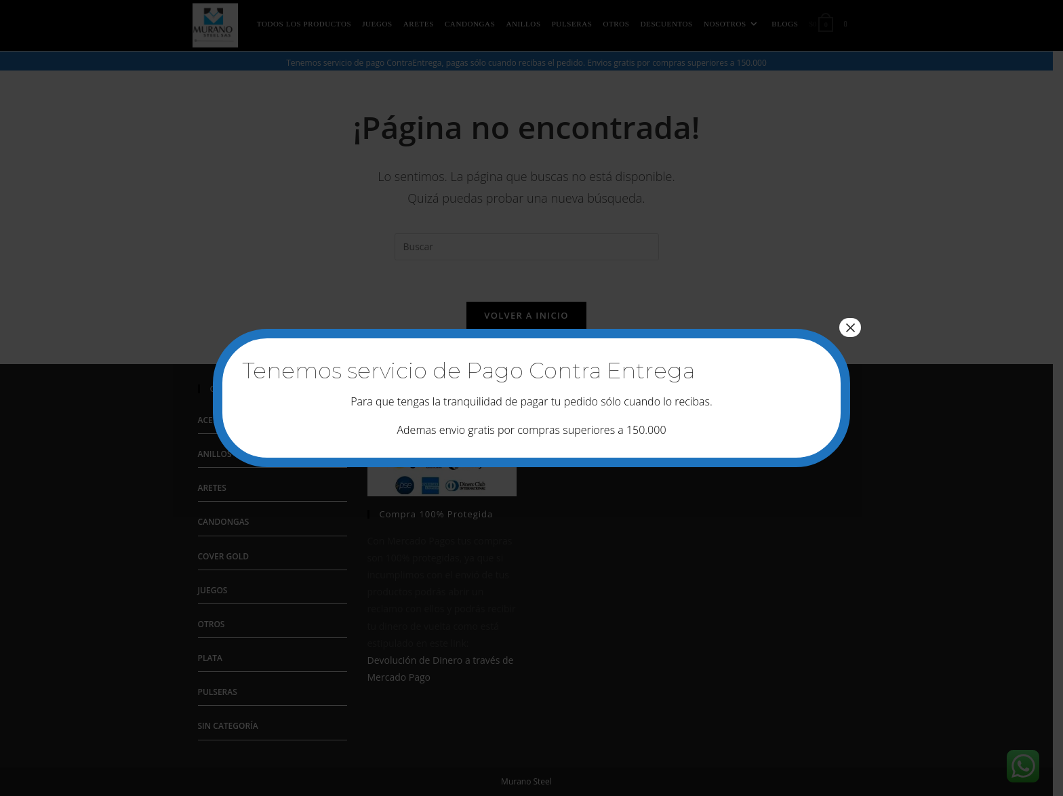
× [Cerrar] (850, 327)
